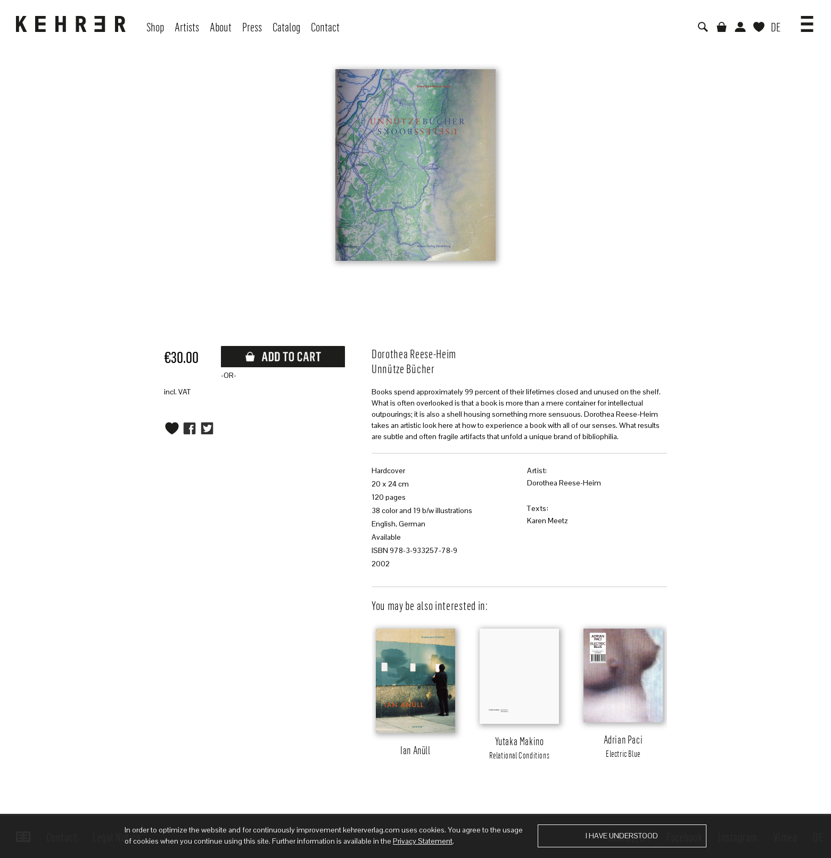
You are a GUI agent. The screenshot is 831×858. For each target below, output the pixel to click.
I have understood (622, 835)
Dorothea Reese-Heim (564, 483)
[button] (807, 20)
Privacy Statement (422, 841)
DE (775, 26)
